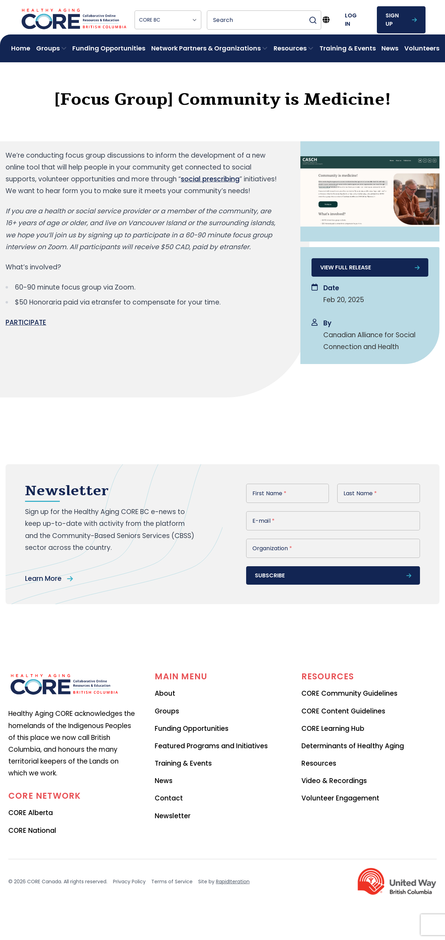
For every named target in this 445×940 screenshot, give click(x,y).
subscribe (333, 578)
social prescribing (210, 179)
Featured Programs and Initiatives (211, 748)
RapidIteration (233, 884)
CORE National (32, 833)
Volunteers (421, 48)
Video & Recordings (334, 783)
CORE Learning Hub (332, 731)
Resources (318, 766)
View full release (370, 267)
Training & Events (347, 48)
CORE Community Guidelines (349, 696)
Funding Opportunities (108, 48)
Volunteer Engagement (340, 801)
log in (351, 19)
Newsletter (173, 818)
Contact (169, 801)
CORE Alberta (30, 815)
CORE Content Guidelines (343, 714)
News (389, 48)
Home (20, 48)
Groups (167, 714)
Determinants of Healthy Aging (352, 748)
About (165, 696)
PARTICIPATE (26, 322)
